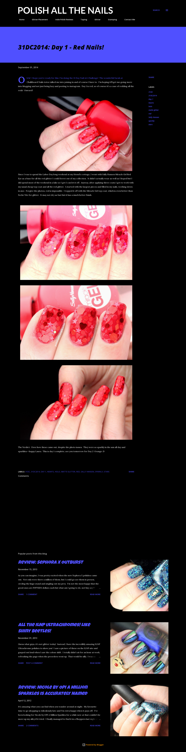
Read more (95, 594)
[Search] (156, 10)
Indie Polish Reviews (63, 19)
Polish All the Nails (65, 10)
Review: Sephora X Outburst (50, 562)
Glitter (96, 19)
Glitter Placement (38, 19)
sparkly (151, 121)
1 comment (31, 594)
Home (20, 19)
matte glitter (154, 110)
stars (151, 124)
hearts (151, 103)
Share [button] (151, 77)
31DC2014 (153, 95)
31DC (151, 92)
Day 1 (151, 99)
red (150, 113)
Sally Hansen (154, 117)
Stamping (110, 19)
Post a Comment (34, 663)
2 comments (32, 725)
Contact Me (128, 19)
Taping (82, 19)
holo (150, 106)
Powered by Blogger (93, 744)
